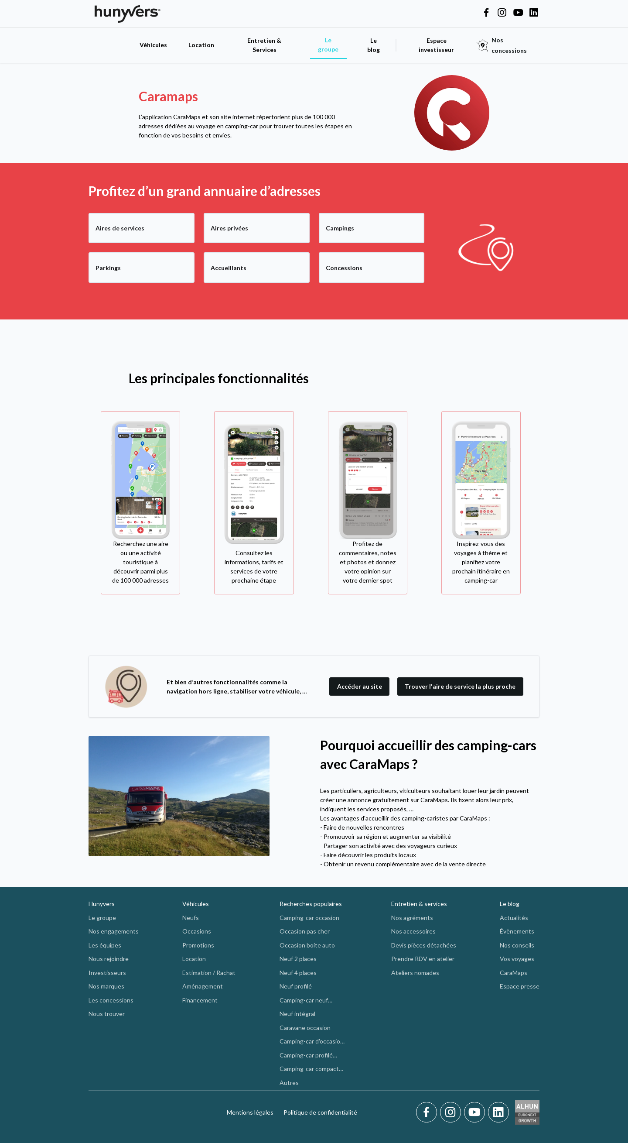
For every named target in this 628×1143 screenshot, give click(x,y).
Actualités (514, 917)
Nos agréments (412, 917)
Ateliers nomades (415, 972)
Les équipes (105, 945)
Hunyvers (102, 903)
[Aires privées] (257, 228)
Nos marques (106, 986)
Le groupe (328, 44)
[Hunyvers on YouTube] (518, 13)
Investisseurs (107, 972)
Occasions (196, 931)
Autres (289, 1082)
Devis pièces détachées (423, 945)
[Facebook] (428, 1112)
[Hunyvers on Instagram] (502, 13)
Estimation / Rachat (209, 972)
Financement (200, 1000)
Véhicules (153, 44)
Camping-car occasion (309, 917)
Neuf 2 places (298, 958)
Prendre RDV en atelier (422, 958)
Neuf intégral (297, 1013)
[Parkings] (142, 267)
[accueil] (109, 45)
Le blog (509, 903)
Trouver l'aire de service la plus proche (460, 686)
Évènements (517, 931)
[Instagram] (452, 1112)
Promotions (198, 945)
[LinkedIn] (498, 1112)
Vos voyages (517, 958)
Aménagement (202, 986)
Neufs (190, 917)
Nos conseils (517, 945)
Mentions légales (250, 1112)
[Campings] (372, 228)
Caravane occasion (305, 1027)
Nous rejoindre (109, 958)
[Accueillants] (257, 267)
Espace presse (519, 986)
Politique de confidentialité (320, 1112)
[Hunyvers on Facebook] (486, 13)
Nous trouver (107, 1013)
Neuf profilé (296, 986)
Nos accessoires (413, 931)
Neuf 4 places (298, 972)
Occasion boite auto (307, 945)
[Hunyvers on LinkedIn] (533, 13)
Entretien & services (419, 903)
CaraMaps (513, 972)
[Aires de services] (142, 228)
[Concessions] (372, 267)
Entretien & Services (264, 45)
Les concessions (111, 1000)
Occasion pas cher (305, 931)
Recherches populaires (311, 903)
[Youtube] (476, 1112)
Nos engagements (114, 931)
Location (201, 44)
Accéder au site (359, 686)
